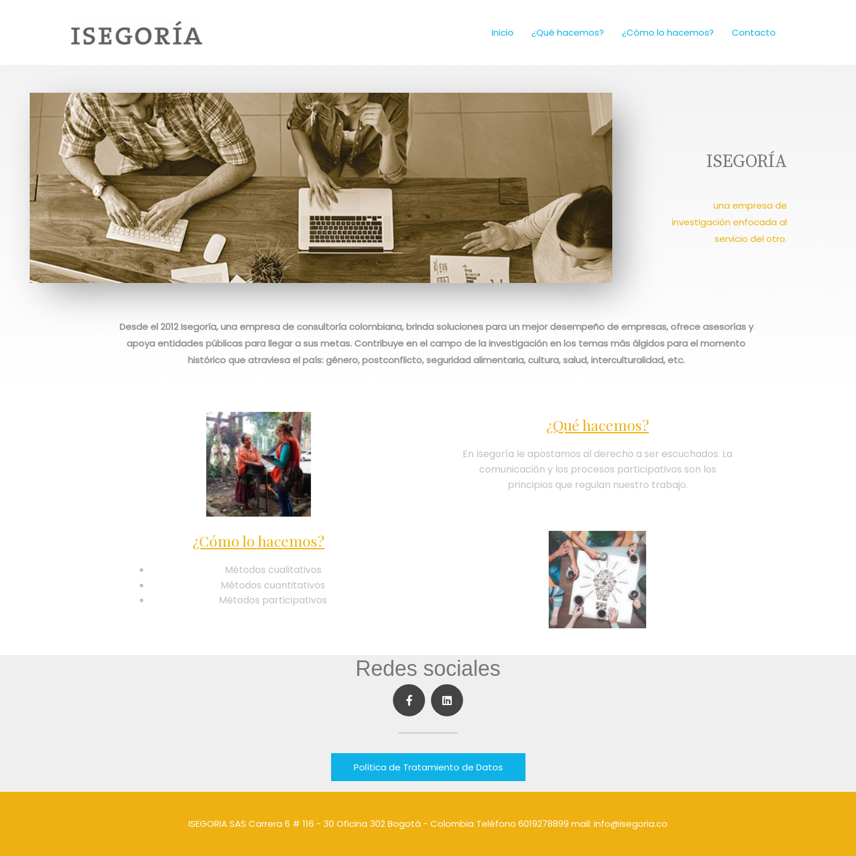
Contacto (754, 32)
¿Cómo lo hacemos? (668, 32)
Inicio (503, 32)
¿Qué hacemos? (567, 32)
